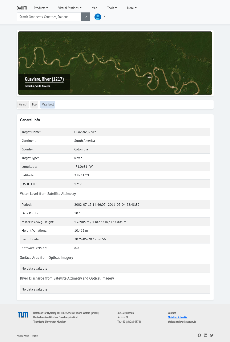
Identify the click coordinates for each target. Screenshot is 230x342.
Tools (110, 7)
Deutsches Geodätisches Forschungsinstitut (55, 317)
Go (86, 17)
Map (94, 7)
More (130, 7)
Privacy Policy (23, 335)
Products (39, 7)
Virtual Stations (68, 7)
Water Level (48, 104)
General (23, 104)
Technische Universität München (49, 322)
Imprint (35, 335)
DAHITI (22, 8)
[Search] (49, 16)
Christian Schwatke (177, 317)
